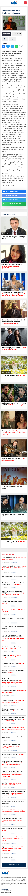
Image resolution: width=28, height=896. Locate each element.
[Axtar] (25, 2)
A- (12, 39)
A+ (5, 39)
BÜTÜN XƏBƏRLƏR (14, 864)
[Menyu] (2, 3)
